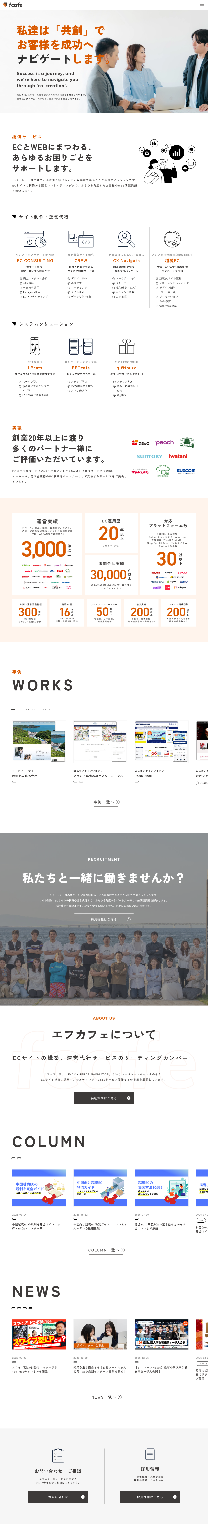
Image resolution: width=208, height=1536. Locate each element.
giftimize (126, 709)
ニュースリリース (24, 1312)
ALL (16, 709)
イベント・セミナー (54, 1312)
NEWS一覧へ (104, 1403)
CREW (77, 709)
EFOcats (93, 709)
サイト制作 (32, 709)
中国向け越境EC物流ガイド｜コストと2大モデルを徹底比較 (99, 1233)
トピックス (79, 1312)
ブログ (33, 1160)
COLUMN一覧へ (104, 1253)
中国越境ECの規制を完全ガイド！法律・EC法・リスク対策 (36, 1233)
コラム (18, 1160)
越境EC (109, 709)
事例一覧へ (104, 803)
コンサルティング (56, 709)
